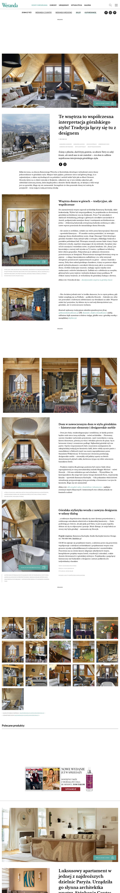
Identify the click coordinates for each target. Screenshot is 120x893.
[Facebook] (106, 13)
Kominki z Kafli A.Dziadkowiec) (95, 313)
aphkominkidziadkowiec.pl (69, 313)
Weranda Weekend (64, 12)
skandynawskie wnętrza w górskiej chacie (97, 280)
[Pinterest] (115, 13)
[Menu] (116, 5)
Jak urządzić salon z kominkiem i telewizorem (84, 487)
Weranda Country (43, 12)
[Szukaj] (110, 5)
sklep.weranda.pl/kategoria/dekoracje (32, 713)
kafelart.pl (72, 318)
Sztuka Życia (76, 5)
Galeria (87, 5)
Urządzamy (64, 5)
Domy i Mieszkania (39, 5)
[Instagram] (110, 13)
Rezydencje (63, 139)
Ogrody (53, 5)
